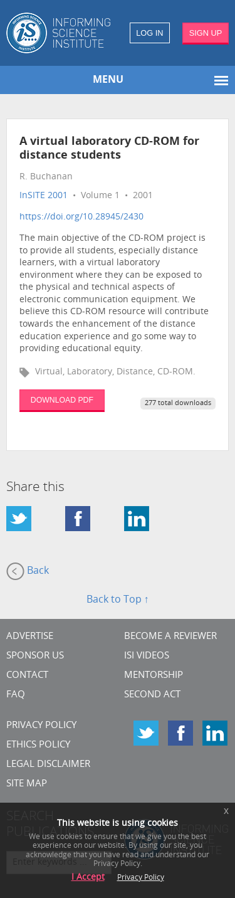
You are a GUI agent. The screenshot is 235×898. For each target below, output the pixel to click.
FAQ (15, 695)
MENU (108, 80)
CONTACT (27, 675)
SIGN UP (205, 33)
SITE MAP (26, 784)
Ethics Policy (38, 745)
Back (27, 571)
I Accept (88, 877)
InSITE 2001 (43, 196)
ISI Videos (146, 656)
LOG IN (149, 33)
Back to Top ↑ (117, 600)
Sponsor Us (35, 656)
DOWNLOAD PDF (62, 400)
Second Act (152, 695)
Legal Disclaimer (48, 764)
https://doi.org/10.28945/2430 (81, 217)
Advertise (29, 637)
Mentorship (153, 675)
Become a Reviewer (170, 637)
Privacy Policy (41, 726)
